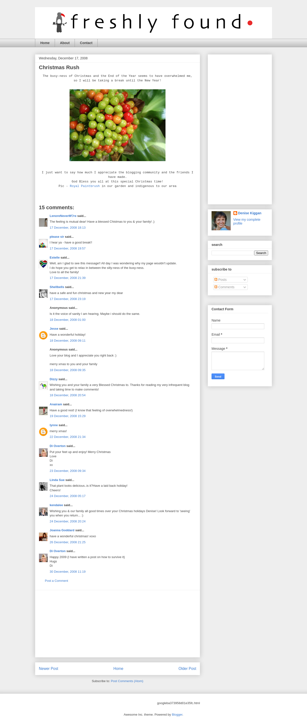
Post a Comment (56, 581)
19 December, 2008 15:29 (68, 416)
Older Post (187, 669)
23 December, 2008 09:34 (68, 471)
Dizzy (54, 379)
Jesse (54, 328)
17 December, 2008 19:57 (68, 248)
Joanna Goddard (62, 530)
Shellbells (57, 287)
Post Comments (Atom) (127, 681)
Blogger (177, 714)
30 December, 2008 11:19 (68, 571)
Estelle (55, 257)
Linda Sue (57, 480)
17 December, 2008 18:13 (68, 227)
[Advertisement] (118, 624)
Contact (86, 43)
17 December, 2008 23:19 (68, 299)
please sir (57, 236)
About (65, 43)
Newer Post (48, 669)
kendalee (56, 505)
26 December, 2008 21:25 (68, 542)
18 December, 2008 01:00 (68, 320)
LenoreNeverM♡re (63, 216)
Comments (224, 287)
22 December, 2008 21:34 (68, 437)
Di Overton (57, 446)
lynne (54, 425)
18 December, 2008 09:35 (68, 370)
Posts (220, 280)
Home (45, 43)
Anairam (56, 404)
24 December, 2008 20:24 (68, 521)
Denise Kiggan (249, 213)
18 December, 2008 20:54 (68, 395)
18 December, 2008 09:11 (68, 340)
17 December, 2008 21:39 (68, 278)
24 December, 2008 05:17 (68, 496)
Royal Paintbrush (85, 186)
